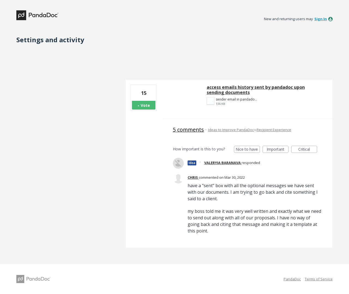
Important (277, 150)
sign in (320, 18)
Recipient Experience (274, 129)
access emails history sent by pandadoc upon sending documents (256, 89)
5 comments (188, 129)
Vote (145, 105)
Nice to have (248, 150)
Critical (307, 150)
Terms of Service (319, 279)
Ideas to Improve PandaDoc (231, 129)
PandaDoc (292, 279)
